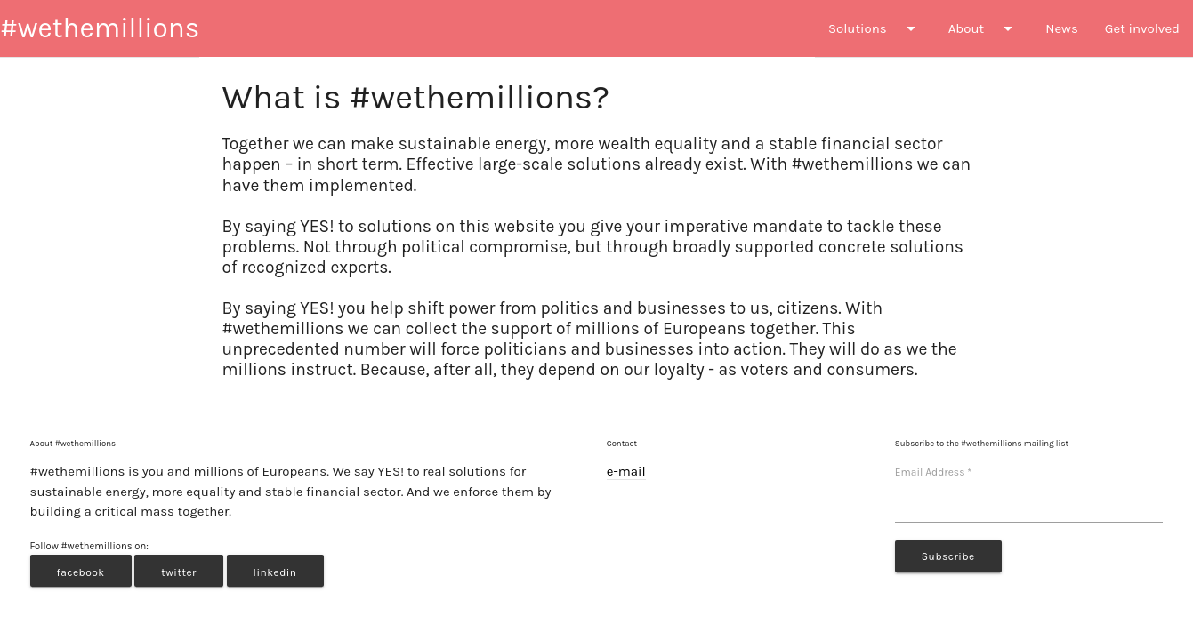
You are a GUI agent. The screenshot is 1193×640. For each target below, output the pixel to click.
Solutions (875, 28)
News (1061, 28)
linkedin (275, 572)
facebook (81, 572)
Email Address (933, 472)
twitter (179, 572)
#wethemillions (99, 28)
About (983, 28)
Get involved (1142, 28)
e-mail (626, 471)
